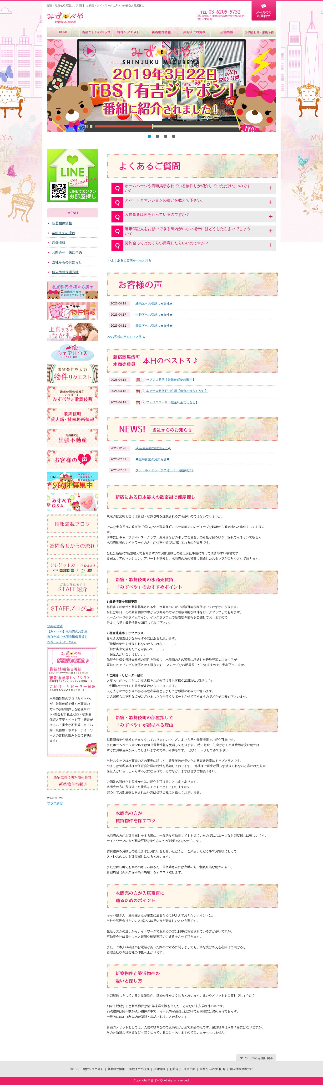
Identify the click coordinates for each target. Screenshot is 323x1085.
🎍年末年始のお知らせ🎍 (153, 448)
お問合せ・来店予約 (259, 32)
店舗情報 (226, 32)
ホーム (63, 32)
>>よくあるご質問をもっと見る (129, 260)
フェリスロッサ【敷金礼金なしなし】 (172, 402)
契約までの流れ (194, 32)
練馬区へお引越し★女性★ (154, 303)
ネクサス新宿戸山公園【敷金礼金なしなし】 (177, 391)
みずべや (65, 17)
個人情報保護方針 (65, 272)
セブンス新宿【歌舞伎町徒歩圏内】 (171, 379)
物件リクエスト (128, 32)
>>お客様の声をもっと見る (126, 337)
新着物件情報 (161, 32)
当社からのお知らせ (96, 32)
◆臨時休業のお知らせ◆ (153, 459)
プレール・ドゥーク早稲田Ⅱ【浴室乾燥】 (165, 470)
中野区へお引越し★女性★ (154, 314)
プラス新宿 (55, 803)
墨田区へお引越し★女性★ (154, 325)
